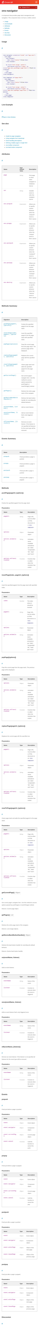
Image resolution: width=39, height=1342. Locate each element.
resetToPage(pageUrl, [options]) (11, 365)
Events (6, 30)
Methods (6, 28)
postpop (6, 477)
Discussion (7, 35)
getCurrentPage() (10, 375)
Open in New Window (8, 117)
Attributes (7, 26)
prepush (6, 456)
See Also (7, 32)
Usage (6, 21)
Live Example (8, 23)
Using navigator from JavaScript (15, 138)
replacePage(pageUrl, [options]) (11, 356)
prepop (6, 463)
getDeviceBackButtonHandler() (11, 398)
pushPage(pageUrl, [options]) (10, 324)
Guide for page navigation (13, 136)
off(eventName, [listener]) (11, 422)
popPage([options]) (11, 344)
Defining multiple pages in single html (16, 143)
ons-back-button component (14, 147)
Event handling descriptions (14, 140)
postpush (7, 470)
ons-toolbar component (12, 145)
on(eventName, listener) (11, 407)
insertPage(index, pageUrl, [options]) (10, 334)
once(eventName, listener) (11, 413)
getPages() (7, 391)
